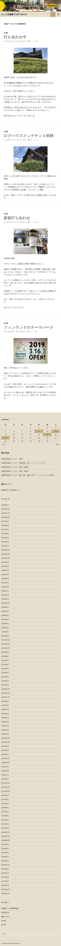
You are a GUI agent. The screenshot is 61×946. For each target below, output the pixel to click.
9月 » (57, 444)
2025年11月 (5, 513)
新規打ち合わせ (17, 217)
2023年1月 (5, 599)
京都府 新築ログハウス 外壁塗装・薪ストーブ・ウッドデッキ (23, 463)
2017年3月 (5, 820)
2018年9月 (5, 767)
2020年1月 (5, 734)
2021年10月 (5, 648)
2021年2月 (5, 681)
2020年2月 (5, 730)
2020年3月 (5, 726)
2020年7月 (5, 709)
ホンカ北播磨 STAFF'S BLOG (14, 14)
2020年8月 (5, 705)
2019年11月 (5, 738)
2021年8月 (5, 656)
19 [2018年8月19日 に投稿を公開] (5, 438)
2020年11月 (5, 693)
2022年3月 (5, 628)
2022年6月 (5, 615)
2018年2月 (5, 779)
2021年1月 (5, 685)
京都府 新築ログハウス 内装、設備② (14, 467)
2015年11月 (5, 865)
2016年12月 (5, 832)
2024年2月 (5, 591)
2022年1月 (5, 636)
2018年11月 (5, 758)
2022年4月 (5, 623)
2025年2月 (5, 542)
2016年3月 (5, 857)
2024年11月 (5, 554)
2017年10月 (5, 791)
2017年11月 (5, 787)
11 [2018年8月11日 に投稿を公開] (56, 431)
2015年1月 (5, 885)
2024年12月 (5, 550)
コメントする (34, 41)
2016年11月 (5, 836)
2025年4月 (5, 538)
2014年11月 (5, 893)
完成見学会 (5, 912)
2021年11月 (5, 644)
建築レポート (6, 916)
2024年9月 (5, 562)
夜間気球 (4, 490)
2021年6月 (5, 664)
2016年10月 (5, 840)
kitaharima (22, 41)
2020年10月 (5, 697)
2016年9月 (5, 844)
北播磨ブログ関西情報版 (10, 908)
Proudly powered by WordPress (10, 943)
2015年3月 (5, 877)
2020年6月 (5, 713)
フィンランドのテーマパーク (29, 327)
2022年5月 (5, 619)
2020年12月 (5, 689)
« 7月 (3, 444)
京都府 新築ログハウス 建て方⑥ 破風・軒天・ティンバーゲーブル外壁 (27, 475)
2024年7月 (5, 570)
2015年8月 (5, 869)
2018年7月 (5, 775)
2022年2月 (5, 632)
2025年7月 (5, 529)
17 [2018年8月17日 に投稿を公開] (47, 434)
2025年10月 (5, 517)
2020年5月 (5, 718)
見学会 (3, 925)
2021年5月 (5, 668)
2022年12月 (5, 603)
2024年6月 (5, 574)
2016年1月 (5, 861)
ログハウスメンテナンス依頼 (29, 135)
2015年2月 (5, 881)
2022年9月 (5, 607)
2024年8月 (5, 566)
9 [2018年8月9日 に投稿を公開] (38, 431)
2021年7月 (5, 660)
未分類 (6, 33)
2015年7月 (5, 873)
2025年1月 (5, 546)
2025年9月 (5, 521)
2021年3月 (5, 677)
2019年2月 (5, 750)
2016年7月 (5, 853)
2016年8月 (5, 848)
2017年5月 (5, 812)
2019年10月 (5, 742)
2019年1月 (5, 754)
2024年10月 (5, 558)
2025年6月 (5, 534)
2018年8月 (5, 771)
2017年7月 (5, 803)
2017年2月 (5, 824)
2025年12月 (5, 509)
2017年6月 (5, 808)
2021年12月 (5, 640)
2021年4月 (5, 673)
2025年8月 (5, 525)
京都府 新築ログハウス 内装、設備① (14, 471)
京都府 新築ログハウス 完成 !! (12, 459)
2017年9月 (5, 795)
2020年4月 (5, 722)
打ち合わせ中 (15, 37)
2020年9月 (5, 701)
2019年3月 (5, 746)
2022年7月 (5, 611)
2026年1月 (5, 505)
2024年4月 (5, 583)
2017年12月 (5, 783)
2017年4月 (5, 816)
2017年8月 (5, 799)
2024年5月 (5, 579)
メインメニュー (58, 14)
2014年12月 (5, 889)
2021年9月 (5, 652)
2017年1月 (5, 828)
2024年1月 (5, 595)
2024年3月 (5, 587)
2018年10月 (5, 763)
